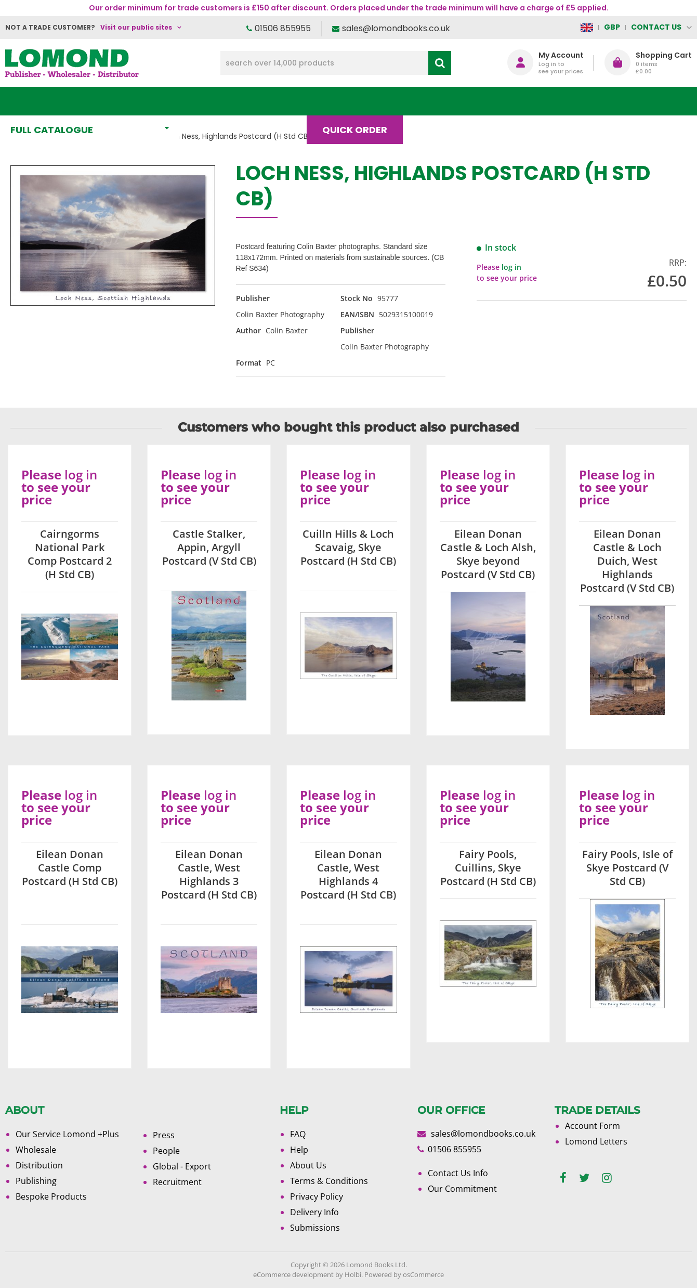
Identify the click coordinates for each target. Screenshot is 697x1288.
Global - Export (182, 1166)
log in (511, 267)
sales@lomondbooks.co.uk (396, 28)
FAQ (298, 1134)
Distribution (39, 1165)
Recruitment (177, 1182)
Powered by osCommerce (404, 1274)
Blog (436, 101)
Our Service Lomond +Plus (67, 1134)
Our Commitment (462, 1188)
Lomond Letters (596, 1141)
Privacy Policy (316, 1196)
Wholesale (36, 1149)
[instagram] (607, 1178)
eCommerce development (293, 1274)
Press (164, 1135)
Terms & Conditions (329, 1181)
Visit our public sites (136, 27)
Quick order (359, 101)
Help (299, 1149)
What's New (230, 101)
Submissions (315, 1227)
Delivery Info (314, 1212)
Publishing (36, 1181)
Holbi (353, 1274)
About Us (505, 101)
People (166, 1150)
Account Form (592, 1125)
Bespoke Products (51, 1196)
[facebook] (563, 1178)
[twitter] (584, 1178)
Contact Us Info (458, 1173)
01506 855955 (283, 28)
